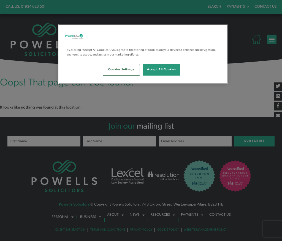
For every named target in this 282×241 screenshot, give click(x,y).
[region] (142, 54)
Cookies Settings (121, 69)
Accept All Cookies (161, 69)
